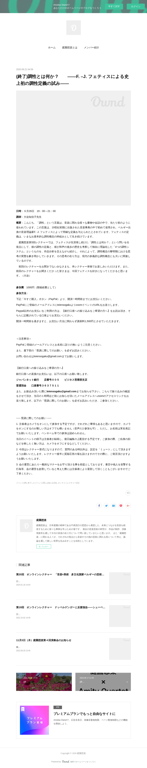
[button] (52, 47)
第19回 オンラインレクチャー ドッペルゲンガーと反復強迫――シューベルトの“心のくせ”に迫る (73, 607)
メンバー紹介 (91, 47)
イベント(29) (21, 483)
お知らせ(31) (51, 483)
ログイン (135, 6)
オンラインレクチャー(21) (68, 483)
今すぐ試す (114, 6)
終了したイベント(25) (36, 483)
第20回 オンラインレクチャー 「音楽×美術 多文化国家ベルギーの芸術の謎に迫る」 (66, 574)
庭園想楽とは (69, 47)
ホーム (52, 47)
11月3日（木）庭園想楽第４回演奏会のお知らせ (43, 640)
